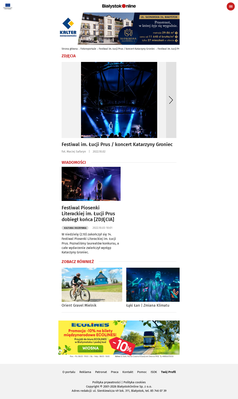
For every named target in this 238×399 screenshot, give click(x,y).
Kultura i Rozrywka (75, 228)
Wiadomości (74, 162)
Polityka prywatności (106, 382)
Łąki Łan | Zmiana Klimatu (147, 305)
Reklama (85, 372)
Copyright (92, 386)
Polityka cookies (134, 382)
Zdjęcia (69, 56)
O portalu (68, 372)
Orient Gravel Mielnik (79, 305)
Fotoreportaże (88, 48)
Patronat (101, 372)
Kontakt (127, 372)
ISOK (154, 372)
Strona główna (70, 48)
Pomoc (142, 372)
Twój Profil (168, 372)
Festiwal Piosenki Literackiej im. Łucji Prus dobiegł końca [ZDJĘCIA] (88, 213)
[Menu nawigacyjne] (231, 6)
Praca (114, 372)
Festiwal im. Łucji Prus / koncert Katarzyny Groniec (127, 48)
